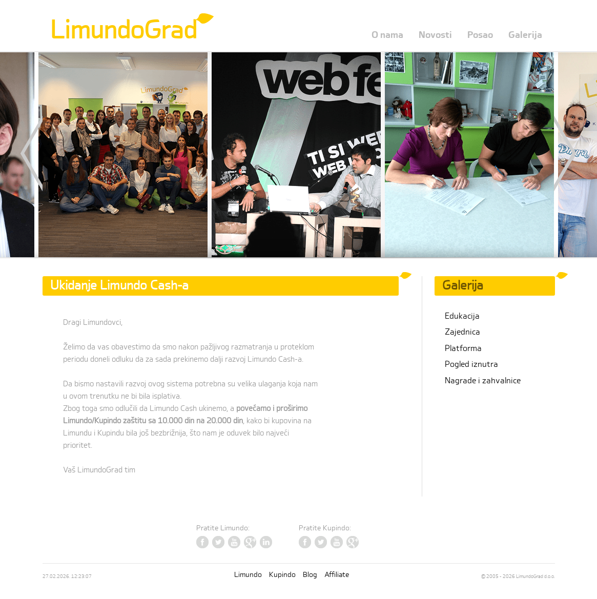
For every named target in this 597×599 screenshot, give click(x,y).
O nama (387, 35)
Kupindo (282, 575)
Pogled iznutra (471, 364)
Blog (310, 575)
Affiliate (336, 575)
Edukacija (462, 316)
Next (556, 153)
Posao (480, 35)
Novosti (435, 35)
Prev (40, 153)
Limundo (248, 575)
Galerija (525, 35)
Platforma (463, 348)
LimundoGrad (123, 30)
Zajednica (462, 332)
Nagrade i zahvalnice (483, 380)
